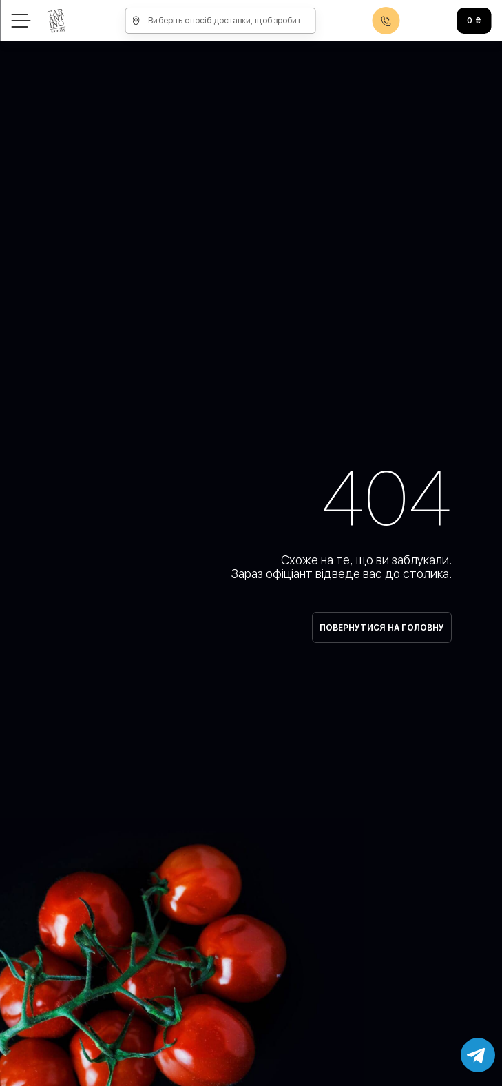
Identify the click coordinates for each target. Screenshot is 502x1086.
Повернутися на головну (382, 628)
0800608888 (386, 21)
